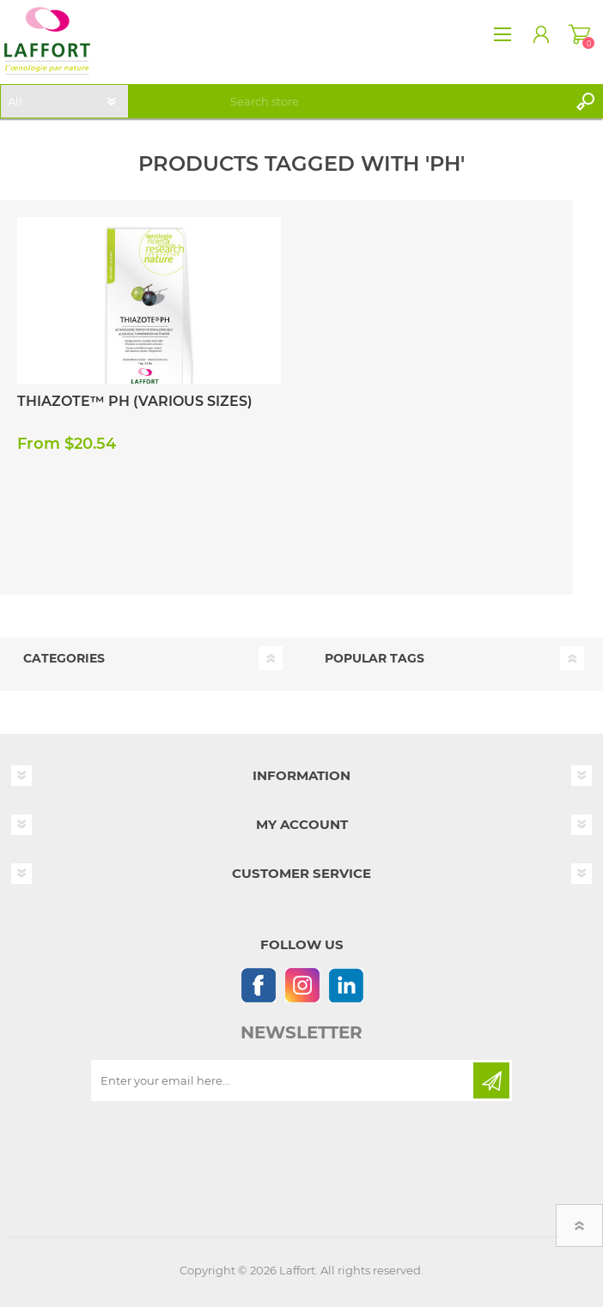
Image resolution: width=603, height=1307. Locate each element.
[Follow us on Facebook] (258, 984)
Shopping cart (579, 34)
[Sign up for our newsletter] (283, 1080)
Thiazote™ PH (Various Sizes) (135, 401)
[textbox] (396, 101)
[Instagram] (302, 984)
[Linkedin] (345, 984)
